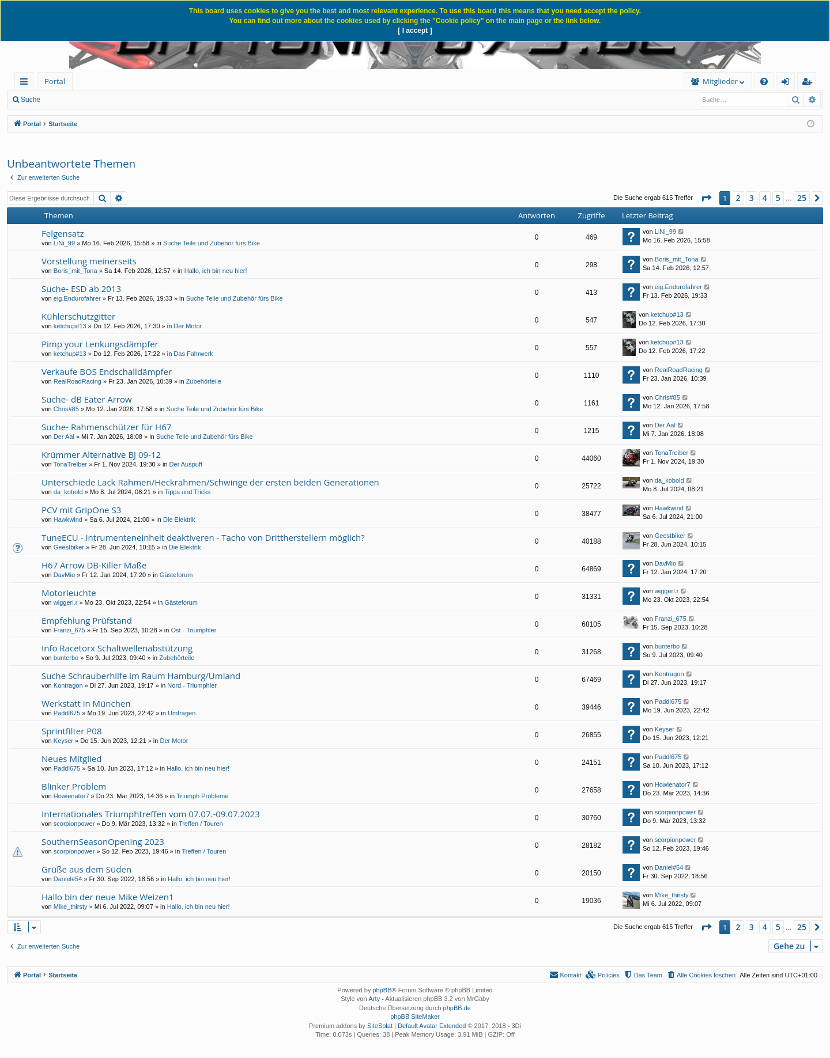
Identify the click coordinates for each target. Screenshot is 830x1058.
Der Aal (64, 436)
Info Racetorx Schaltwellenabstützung (117, 648)
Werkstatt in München (86, 703)
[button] (706, 198)
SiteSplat (380, 1025)
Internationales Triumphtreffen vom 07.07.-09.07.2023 (151, 814)
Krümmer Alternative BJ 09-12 (101, 454)
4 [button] (765, 197)
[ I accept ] (415, 30)
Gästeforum (176, 574)
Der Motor (187, 326)
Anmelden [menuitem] (788, 83)
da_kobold (68, 491)
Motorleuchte (69, 592)
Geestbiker (69, 547)
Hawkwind (68, 519)
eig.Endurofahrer (77, 298)
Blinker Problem (74, 786)
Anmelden (133, 100)
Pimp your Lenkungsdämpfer (100, 344)
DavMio (64, 574)
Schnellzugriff (26, 83)
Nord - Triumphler (192, 685)
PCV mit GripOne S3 (81, 509)
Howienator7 (71, 795)
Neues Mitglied (71, 758)
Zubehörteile (203, 381)
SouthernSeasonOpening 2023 (103, 841)
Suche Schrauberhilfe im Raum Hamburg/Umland (141, 675)
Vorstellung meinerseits (89, 261)
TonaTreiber (70, 464)
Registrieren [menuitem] (809, 83)
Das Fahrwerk (193, 353)
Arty (374, 998)
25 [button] (801, 197)
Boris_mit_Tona (75, 270)
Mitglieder (541, 81)
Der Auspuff (185, 464)
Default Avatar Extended (432, 1025)
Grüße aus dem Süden (86, 869)
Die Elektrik (179, 519)
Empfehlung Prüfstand (87, 620)
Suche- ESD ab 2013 (81, 288)
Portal (54, 81)
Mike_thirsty (71, 906)
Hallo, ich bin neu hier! (215, 270)
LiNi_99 (64, 243)
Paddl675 (67, 713)
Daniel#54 (68, 878)
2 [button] (738, 197)
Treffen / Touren (201, 823)
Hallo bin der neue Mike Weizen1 (107, 896)
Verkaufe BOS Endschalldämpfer (107, 371)
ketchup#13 (70, 326)
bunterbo (66, 657)
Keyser (63, 740)
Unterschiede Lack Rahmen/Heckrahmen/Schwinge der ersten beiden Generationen (210, 482)
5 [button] (778, 197)
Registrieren (185, 100)
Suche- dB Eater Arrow (87, 399)
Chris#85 (66, 408)
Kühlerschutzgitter (78, 316)
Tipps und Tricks (187, 491)
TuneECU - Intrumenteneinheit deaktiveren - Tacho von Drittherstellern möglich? (203, 537)
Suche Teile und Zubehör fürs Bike (211, 243)
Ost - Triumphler (193, 630)
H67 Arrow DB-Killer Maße (94, 565)
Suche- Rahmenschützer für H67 (106, 427)
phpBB (381, 990)
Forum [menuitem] (101, 81)
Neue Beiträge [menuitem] (79, 100)
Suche (30, 100)
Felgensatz (63, 233)
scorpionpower (74, 823)
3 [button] (751, 197)
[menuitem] (160, 81)
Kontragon (68, 685)
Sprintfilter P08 (71, 731)
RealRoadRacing (77, 381)
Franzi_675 (69, 630)
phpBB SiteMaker (415, 1016)
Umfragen (181, 713)
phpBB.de (457, 1007)
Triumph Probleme (202, 795)
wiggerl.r (66, 602)
